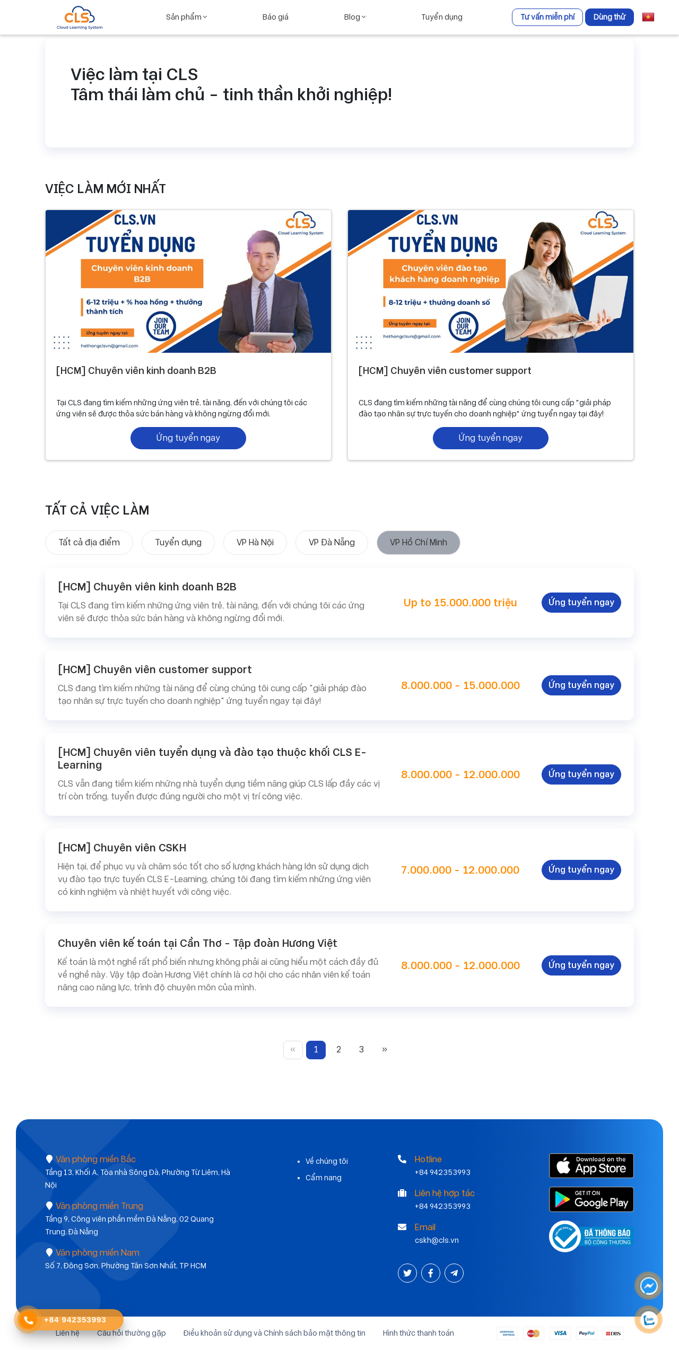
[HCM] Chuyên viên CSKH (122, 847)
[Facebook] (431, 1273)
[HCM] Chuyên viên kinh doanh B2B (136, 370)
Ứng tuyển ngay (188, 438)
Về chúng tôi (327, 1161)
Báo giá (276, 17)
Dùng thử (609, 17)
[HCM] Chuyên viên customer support (445, 370)
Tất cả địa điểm (89, 542)
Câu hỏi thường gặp (131, 1333)
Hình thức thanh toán (418, 1333)
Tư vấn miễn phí (547, 17)
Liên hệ (68, 1333)
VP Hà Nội (255, 542)
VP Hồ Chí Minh (418, 542)
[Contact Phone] (28, 1320)
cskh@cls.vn (437, 1240)
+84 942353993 (443, 1172)
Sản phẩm (186, 17)
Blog (354, 17)
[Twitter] (408, 1273)
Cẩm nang (324, 1177)
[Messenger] (649, 1286)
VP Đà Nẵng (332, 542)
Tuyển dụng (442, 17)
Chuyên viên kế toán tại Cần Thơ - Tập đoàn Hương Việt (197, 943)
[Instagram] (454, 1273)
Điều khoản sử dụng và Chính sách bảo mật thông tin (274, 1333)
